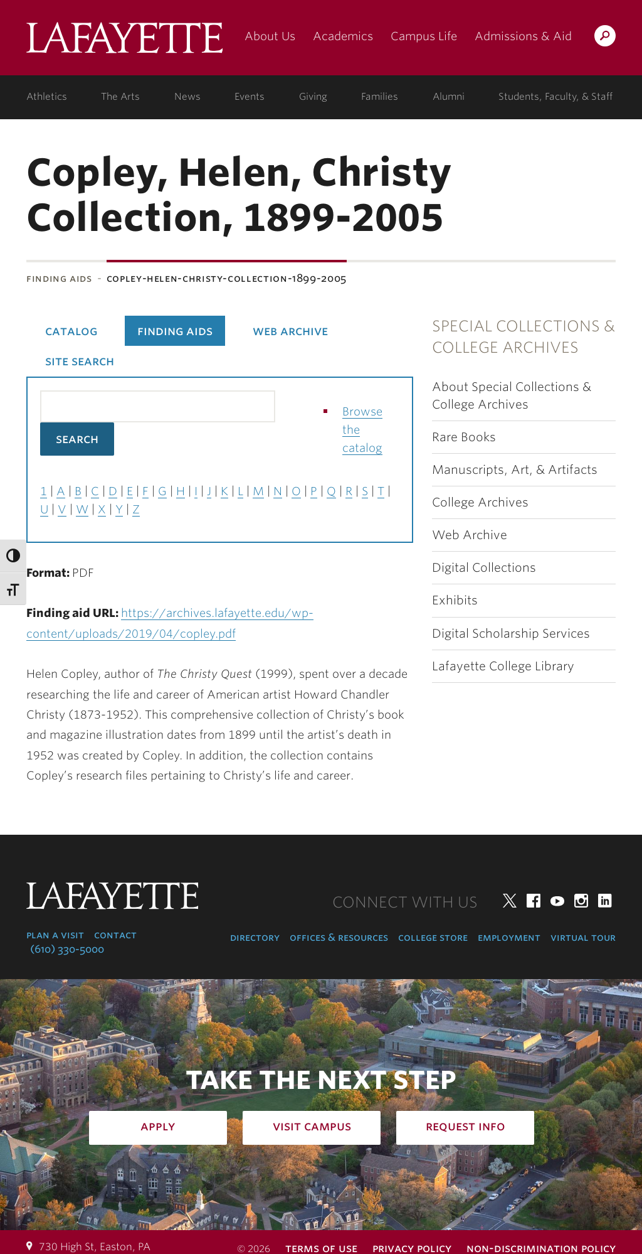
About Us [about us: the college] (270, 36)
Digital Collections (484, 567)
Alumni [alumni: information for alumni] (449, 96)
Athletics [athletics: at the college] (46, 96)
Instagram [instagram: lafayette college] (581, 900)
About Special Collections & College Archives (511, 395)
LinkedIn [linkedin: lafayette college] (605, 900)
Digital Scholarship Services (511, 633)
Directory (255, 937)
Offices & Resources (339, 937)
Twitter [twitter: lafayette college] (509, 900)
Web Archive (469, 535)
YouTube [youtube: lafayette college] (557, 900)
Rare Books (464, 437)
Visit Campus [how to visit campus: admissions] (312, 1125)
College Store (433, 937)
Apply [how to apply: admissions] (158, 1125)
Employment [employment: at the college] (509, 937)
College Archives (480, 502)
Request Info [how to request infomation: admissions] (465, 1125)
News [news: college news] (187, 96)
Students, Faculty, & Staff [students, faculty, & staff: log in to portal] (555, 96)
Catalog (71, 330)
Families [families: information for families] (379, 96)
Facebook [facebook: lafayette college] (533, 900)
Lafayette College (124, 42)
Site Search (79, 360)
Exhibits (455, 600)
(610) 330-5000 (67, 949)
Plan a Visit (55, 935)
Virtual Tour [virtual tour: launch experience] (583, 937)
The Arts (120, 96)
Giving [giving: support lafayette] (313, 96)
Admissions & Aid (523, 36)
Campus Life (424, 36)
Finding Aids (59, 278)
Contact (115, 935)
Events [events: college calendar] (249, 96)
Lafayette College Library (503, 666)
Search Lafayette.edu (605, 37)
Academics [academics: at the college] (343, 36)
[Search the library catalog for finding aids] (157, 406)
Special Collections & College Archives (523, 336)
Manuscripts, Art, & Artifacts (514, 470)
